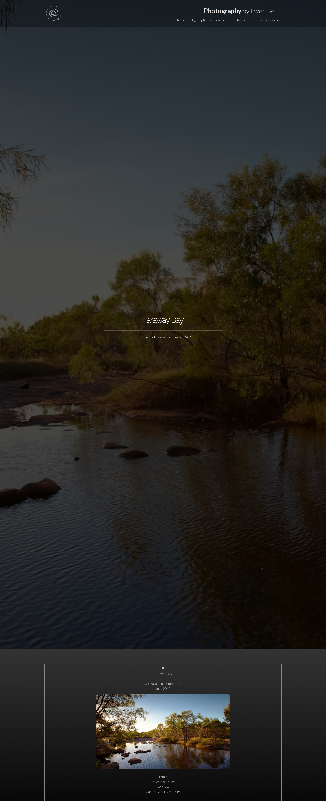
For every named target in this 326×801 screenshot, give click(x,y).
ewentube (223, 20)
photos (206, 20)
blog (193, 20)
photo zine (242, 20)
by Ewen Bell (240, 11)
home (181, 20)
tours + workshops (267, 20)
